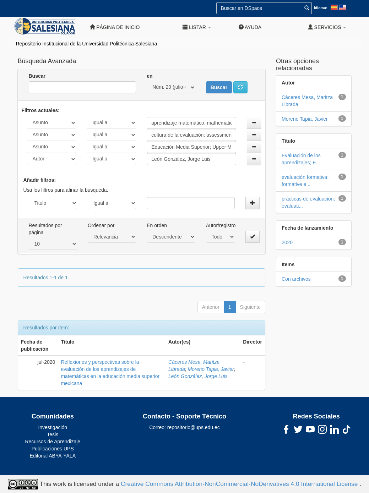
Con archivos (296, 279)
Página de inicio (115, 27)
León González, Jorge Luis (198, 376)
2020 (287, 242)
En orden (157, 225)
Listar (197, 27)
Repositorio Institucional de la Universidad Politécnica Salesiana (86, 43)
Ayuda (250, 27)
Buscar (37, 76)
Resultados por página (45, 229)
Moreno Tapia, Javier (211, 369)
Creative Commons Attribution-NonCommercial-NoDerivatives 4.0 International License (240, 483)
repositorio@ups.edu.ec (193, 427)
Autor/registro (221, 225)
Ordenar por (101, 225)
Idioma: (320, 8)
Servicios (327, 27)
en (149, 76)
